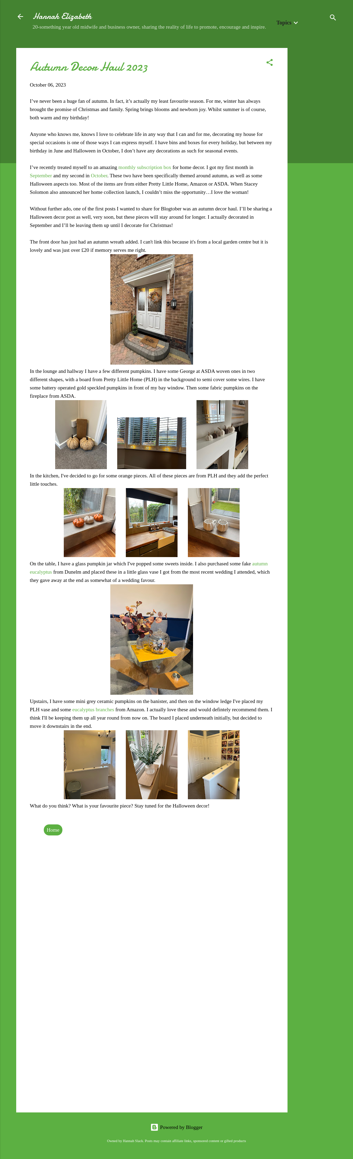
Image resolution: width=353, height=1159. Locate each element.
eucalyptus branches (93, 709)
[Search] (333, 18)
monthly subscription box (144, 167)
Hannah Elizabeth (62, 16)
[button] (269, 63)
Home (53, 830)
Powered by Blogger (176, 1127)
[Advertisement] (315, 151)
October (99, 175)
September (41, 175)
